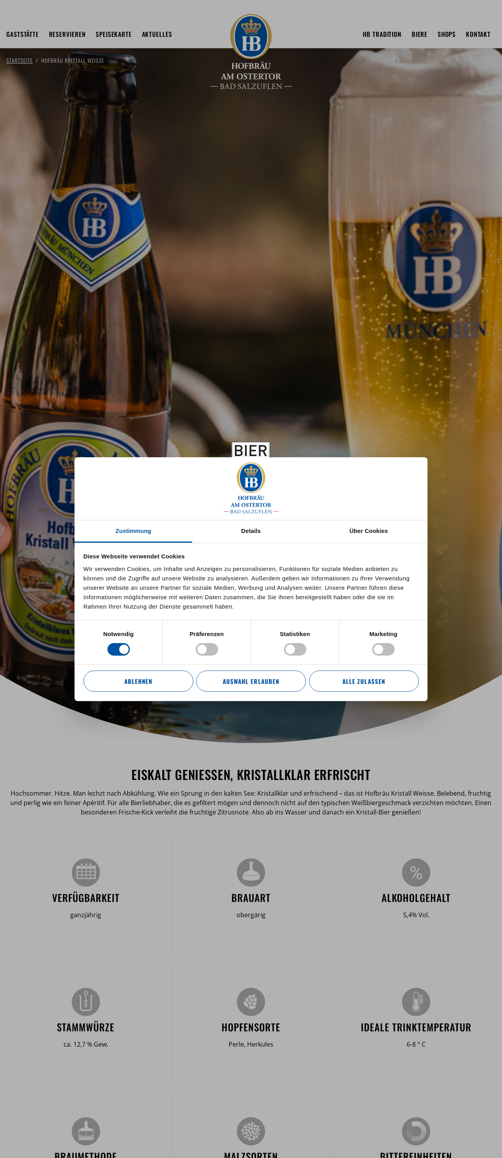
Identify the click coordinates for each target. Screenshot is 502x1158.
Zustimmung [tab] (133, 530)
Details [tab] (251, 530)
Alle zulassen (363, 681)
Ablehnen (138, 681)
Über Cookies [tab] (368, 530)
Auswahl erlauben (251, 681)
